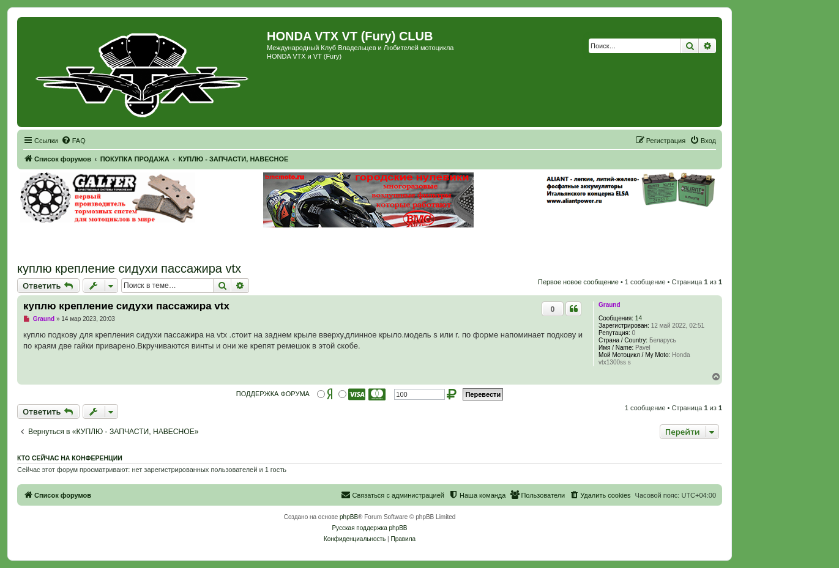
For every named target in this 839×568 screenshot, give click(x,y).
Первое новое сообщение (578, 282)
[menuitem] (73, 140)
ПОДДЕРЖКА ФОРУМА (273, 393)
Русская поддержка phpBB (369, 528)
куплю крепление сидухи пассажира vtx (129, 268)
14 (638, 318)
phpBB (349, 517)
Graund (609, 304)
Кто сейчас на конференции (69, 458)
